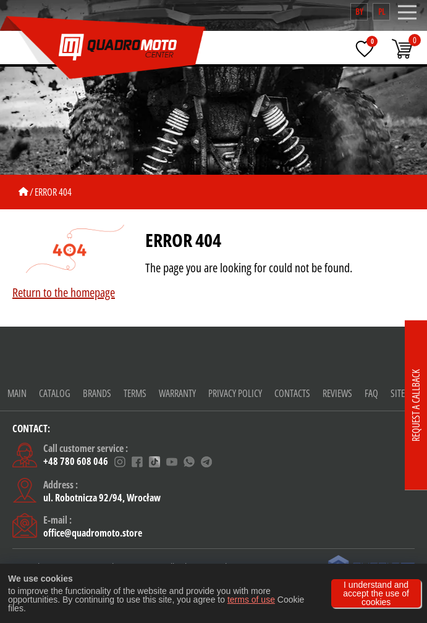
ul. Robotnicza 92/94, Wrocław (102, 498)
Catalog (54, 393)
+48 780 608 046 (75, 462)
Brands (97, 393)
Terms (135, 393)
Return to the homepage (63, 292)
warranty (177, 393)
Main (17, 393)
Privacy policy (235, 393)
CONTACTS (292, 393)
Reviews (337, 393)
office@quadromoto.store (92, 533)
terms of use (251, 599)
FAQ (371, 393)
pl (381, 11)
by (359, 11)
